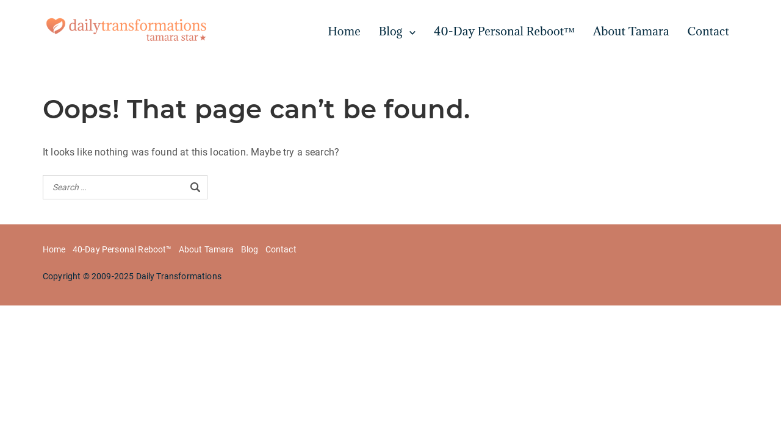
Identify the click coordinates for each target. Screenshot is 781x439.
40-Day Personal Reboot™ (504, 31)
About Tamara (631, 31)
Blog (391, 31)
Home (344, 31)
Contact (708, 31)
